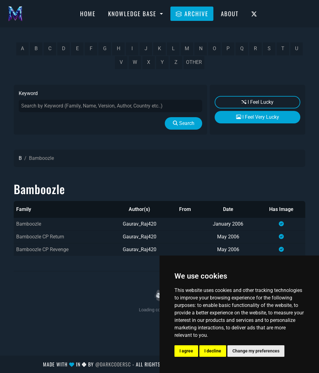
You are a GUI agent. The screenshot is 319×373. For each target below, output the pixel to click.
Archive (191, 13)
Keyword (28, 93)
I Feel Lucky (257, 102)
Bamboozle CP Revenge (42, 249)
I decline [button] (212, 350)
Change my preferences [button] (255, 350)
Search (183, 123)
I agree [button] (186, 350)
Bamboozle (28, 224)
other (194, 62)
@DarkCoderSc (113, 364)
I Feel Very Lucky (257, 117)
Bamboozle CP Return (40, 237)
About (230, 13)
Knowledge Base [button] (133, 13)
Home (88, 13)
